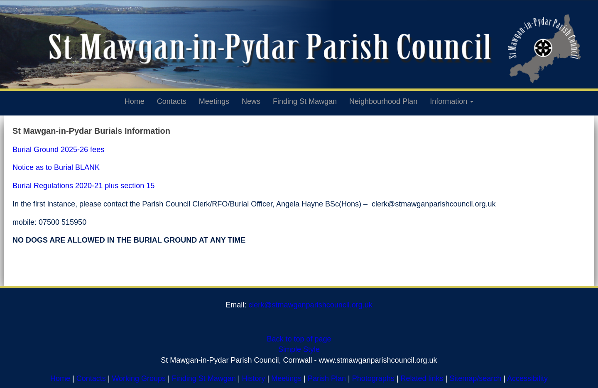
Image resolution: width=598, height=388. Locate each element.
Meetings (214, 101)
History (253, 378)
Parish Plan (327, 378)
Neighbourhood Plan (383, 101)
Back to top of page (299, 339)
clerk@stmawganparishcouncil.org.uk (310, 305)
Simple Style (299, 349)
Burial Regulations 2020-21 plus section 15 (83, 186)
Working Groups (139, 378)
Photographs (373, 378)
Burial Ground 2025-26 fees (58, 149)
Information (451, 101)
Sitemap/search (475, 378)
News (251, 101)
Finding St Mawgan (305, 101)
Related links (422, 378)
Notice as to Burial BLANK (56, 167)
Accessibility (527, 378)
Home (135, 101)
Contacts (171, 101)
